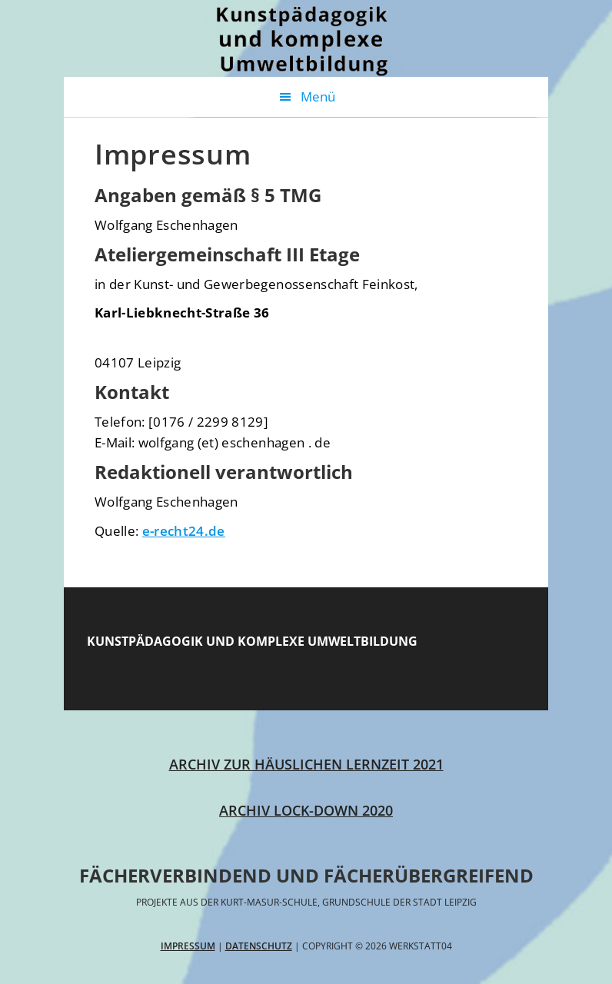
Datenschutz (258, 945)
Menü (318, 96)
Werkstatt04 (306, 38)
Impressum (188, 945)
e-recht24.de (183, 531)
